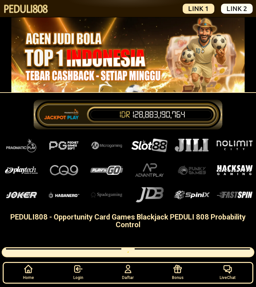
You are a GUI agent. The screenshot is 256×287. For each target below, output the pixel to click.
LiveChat (228, 272)
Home (28, 272)
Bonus (178, 272)
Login (78, 272)
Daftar (128, 272)
